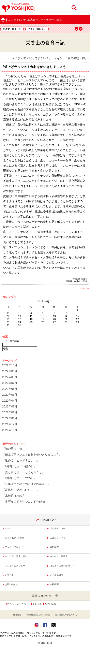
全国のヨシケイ (45, 596)
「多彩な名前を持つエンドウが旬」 (25, 501)
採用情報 (51, 604)
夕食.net (36, 604)
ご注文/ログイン (58, 537)
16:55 (84, 281)
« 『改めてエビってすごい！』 (32, 58)
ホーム (8, 528)
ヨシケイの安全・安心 (16, 556)
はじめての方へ (57, 528)
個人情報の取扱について (66, 615)
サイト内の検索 (10, 341)
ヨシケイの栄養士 (59, 556)
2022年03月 (9, 406)
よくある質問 (56, 575)
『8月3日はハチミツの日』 (19, 478)
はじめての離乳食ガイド (62, 565)
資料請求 (54, 547)
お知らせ (9, 575)
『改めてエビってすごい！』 (20, 460)
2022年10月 (9, 365)
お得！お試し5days (14, 537)
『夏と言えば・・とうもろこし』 (23, 472)
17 (19, 319)
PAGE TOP (45, 519)
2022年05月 (9, 394)
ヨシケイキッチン (17, 604)
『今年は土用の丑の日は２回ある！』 (26, 484)
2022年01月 (9, 418)
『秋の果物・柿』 (13, 448)
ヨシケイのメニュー (15, 565)
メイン (58, 58)
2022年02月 (9, 412)
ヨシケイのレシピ (14, 547)
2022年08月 (9, 377)
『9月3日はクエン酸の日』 (19, 466)
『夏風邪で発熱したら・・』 (20, 489)
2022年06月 (9, 388)
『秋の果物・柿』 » (77, 58)
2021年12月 (9, 424)
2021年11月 (9, 430)
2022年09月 (9, 371)
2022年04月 (9, 400)
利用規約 (17, 615)
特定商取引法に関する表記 (38, 615)
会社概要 (54, 584)
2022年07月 (9, 383)
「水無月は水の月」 (15, 495)
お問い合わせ (11, 584)
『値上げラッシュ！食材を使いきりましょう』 (32, 454)
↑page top (84, 288)
